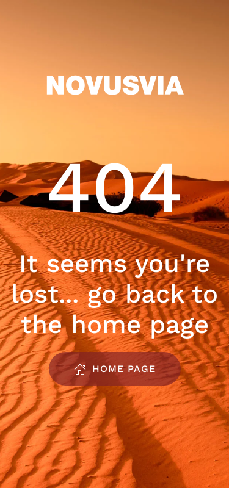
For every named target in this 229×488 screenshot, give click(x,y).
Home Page (115, 369)
